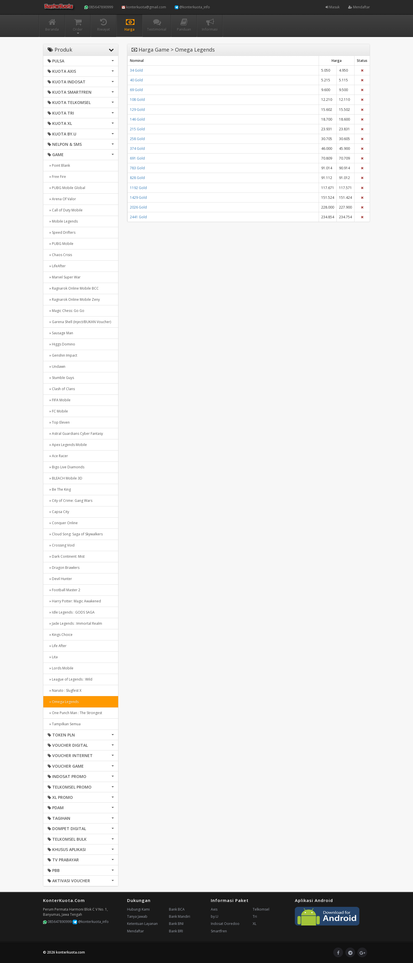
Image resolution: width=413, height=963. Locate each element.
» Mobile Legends (63, 221)
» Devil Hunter (60, 578)
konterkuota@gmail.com (144, 7)
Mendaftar (359, 7)
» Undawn (56, 366)
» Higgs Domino (61, 344)
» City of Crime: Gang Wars (70, 500)
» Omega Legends (63, 701)
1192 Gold (138, 187)
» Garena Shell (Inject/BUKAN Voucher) (79, 321)
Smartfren (219, 931)
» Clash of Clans (61, 388)
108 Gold (137, 99)
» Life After (57, 645)
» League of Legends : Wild (70, 679)
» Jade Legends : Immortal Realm (75, 623)
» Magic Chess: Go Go (66, 310)
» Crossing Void (61, 545)
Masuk (333, 7)
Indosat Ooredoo (225, 923)
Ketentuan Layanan (142, 923)
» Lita (53, 657)
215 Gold (137, 129)
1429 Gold (138, 197)
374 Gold (137, 148)
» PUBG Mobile (60, 243)
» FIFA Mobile (59, 400)
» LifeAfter (57, 266)
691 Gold (137, 158)
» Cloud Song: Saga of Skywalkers (75, 534)
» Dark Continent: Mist (66, 556)
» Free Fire (57, 176)
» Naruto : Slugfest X (64, 690)
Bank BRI (176, 931)
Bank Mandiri (179, 916)
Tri (255, 916)
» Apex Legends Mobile (67, 444)
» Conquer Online (63, 522)
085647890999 (98, 7)
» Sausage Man (60, 333)
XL (254, 923)
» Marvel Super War (64, 277)
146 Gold (137, 119)
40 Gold (136, 80)
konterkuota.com (70, 952)
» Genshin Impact (62, 355)
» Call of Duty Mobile (65, 210)
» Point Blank (59, 165)
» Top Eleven (59, 422)
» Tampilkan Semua (64, 724)
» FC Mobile (58, 411)
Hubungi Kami (138, 909)
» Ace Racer (58, 455)
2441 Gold (138, 217)
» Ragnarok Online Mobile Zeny (74, 299)
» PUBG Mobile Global (66, 187)
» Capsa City (58, 511)
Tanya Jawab (137, 916)
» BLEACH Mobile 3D (65, 478)
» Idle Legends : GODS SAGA (71, 612)
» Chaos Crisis (60, 254)
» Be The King (59, 489)
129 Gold (137, 109)
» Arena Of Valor (62, 198)
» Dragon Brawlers (63, 567)
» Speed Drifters (61, 232)
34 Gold (136, 70)
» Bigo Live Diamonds (66, 467)
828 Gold (137, 177)
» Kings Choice (60, 634)
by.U (214, 916)
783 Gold (137, 168)
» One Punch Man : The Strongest (75, 712)
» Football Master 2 (64, 589)
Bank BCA (177, 909)
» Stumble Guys (61, 377)
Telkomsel (261, 909)
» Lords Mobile (60, 668)
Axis (214, 909)
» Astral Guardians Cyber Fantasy (75, 433)
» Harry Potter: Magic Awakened (74, 601)
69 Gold (136, 89)
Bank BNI (176, 923)
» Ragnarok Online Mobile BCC (73, 288)
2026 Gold (138, 207)
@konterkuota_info (192, 7)
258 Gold (137, 138)
